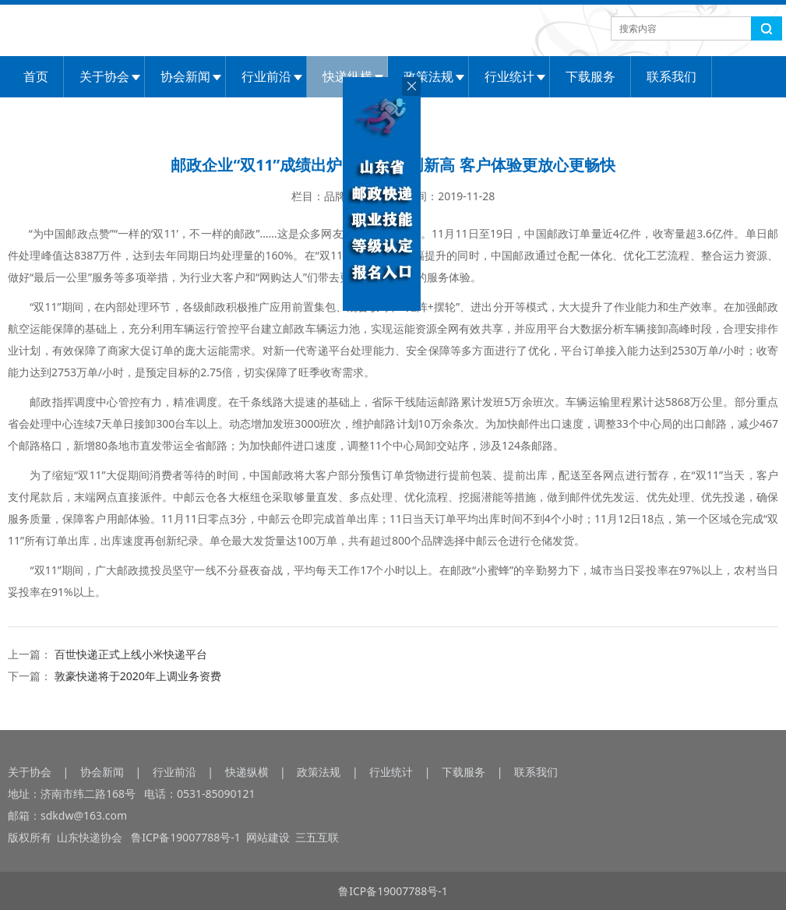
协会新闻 (185, 76)
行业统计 (509, 76)
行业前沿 (266, 76)
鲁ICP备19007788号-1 (188, 837)
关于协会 (104, 76)
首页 (35, 76)
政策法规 (428, 76)
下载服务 (590, 76)
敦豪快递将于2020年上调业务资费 (138, 675)
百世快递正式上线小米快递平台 (131, 654)
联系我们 (671, 76)
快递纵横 (247, 771)
